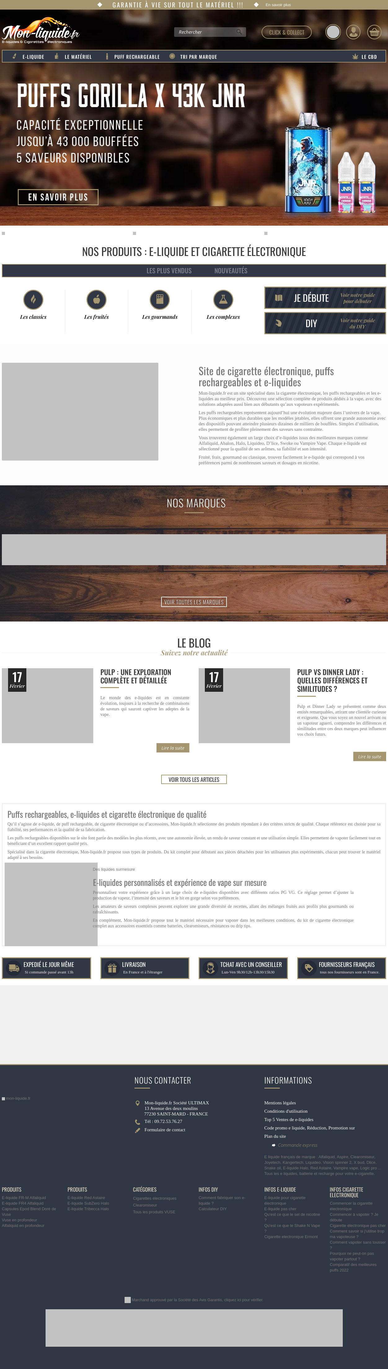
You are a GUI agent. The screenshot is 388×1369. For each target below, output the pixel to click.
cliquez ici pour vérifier (243, 1300)
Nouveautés (230, 270)
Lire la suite (172, 748)
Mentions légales (280, 1102)
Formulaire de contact (164, 1129)
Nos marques (196, 502)
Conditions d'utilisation (286, 1111)
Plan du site (275, 1136)
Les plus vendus (169, 270)
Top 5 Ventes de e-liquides (289, 1119)
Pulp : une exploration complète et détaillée (135, 676)
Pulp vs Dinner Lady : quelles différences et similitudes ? (332, 680)
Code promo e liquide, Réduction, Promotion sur (309, 1127)
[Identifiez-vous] (353, 32)
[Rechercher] (239, 33)
